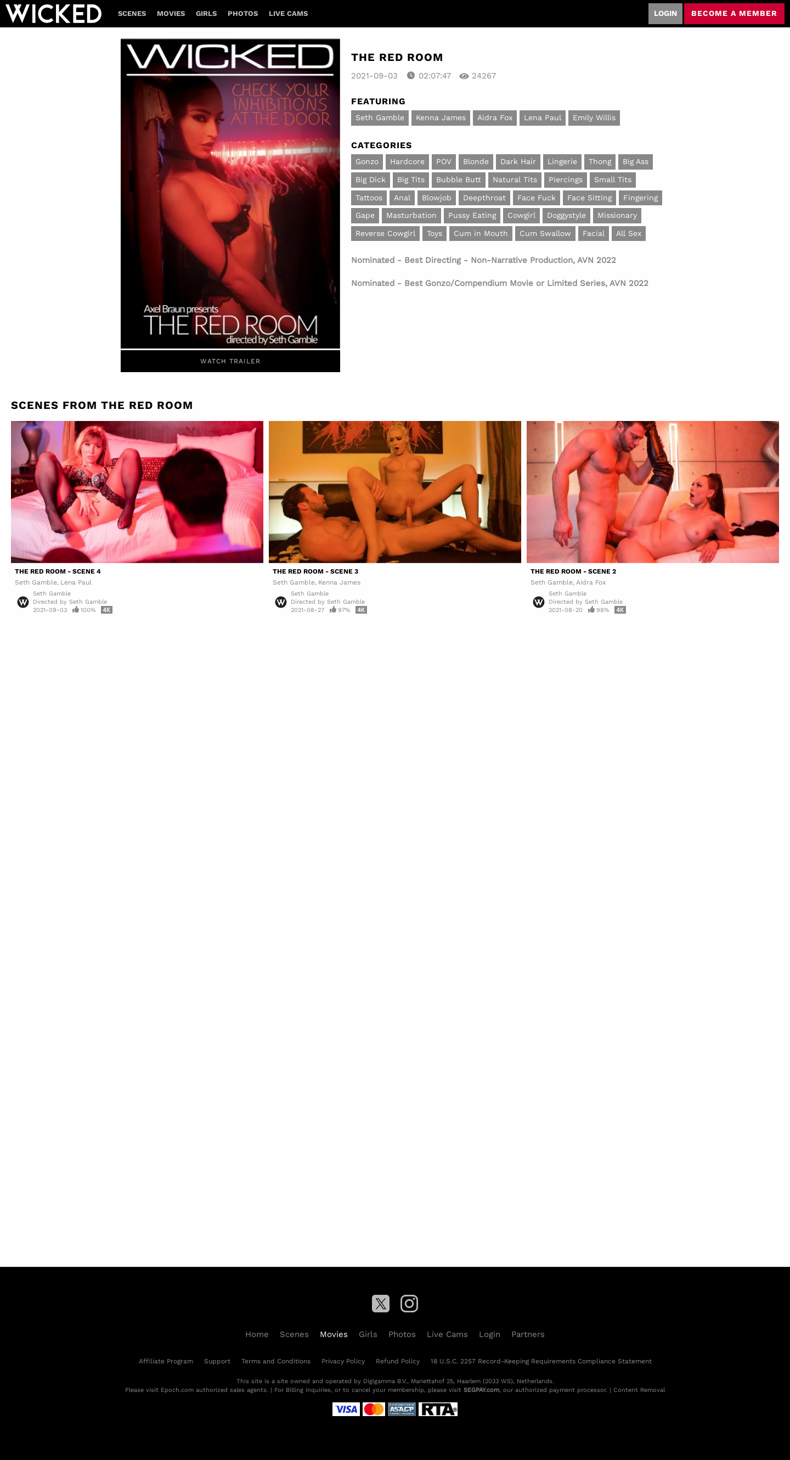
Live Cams (288, 13)
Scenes (132, 13)
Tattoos (369, 197)
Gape (365, 215)
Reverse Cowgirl (385, 233)
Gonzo (367, 161)
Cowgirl (521, 215)
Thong (600, 161)
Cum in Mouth (481, 233)
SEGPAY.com (481, 1390)
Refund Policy (398, 1361)
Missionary (617, 215)
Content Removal (639, 1390)
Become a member (734, 13)
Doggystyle (566, 215)
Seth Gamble (380, 117)
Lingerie (562, 161)
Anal (402, 197)
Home (257, 1334)
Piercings (566, 179)
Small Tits (612, 179)
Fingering (640, 197)
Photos (243, 13)
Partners (528, 1334)
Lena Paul (542, 117)
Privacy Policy (343, 1361)
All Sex (628, 233)
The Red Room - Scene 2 (573, 571)
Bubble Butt (458, 179)
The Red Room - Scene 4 (58, 571)
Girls (206, 13)
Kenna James (441, 117)
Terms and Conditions (276, 1361)
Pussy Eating (472, 215)
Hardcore (407, 161)
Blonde (476, 161)
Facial (594, 233)
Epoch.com (177, 1390)
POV (444, 161)
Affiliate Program (166, 1361)
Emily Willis (594, 117)
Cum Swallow (545, 233)
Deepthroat (484, 197)
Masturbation (411, 215)
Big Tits (411, 179)
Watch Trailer (230, 361)
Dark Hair (518, 161)
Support (217, 1361)
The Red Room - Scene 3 (315, 571)
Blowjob (437, 197)
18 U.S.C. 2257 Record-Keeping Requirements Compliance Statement (541, 1361)
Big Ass (635, 161)
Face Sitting (589, 197)
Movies (171, 13)
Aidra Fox (494, 117)
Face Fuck (536, 197)
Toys (434, 233)
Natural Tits (515, 179)
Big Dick (371, 179)
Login (665, 13)
